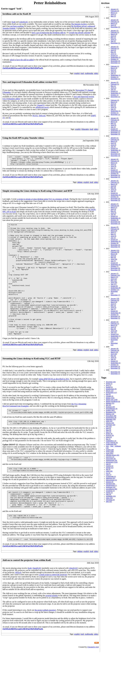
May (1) (113, 16)
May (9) (113, 257)
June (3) (113, 357)
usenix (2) (109, 492)
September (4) (115, 313)
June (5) (113, 125)
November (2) (115, 154)
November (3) (115, 175)
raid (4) (108, 464)
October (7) (114, 266)
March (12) (114, 352)
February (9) (115, 252)
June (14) (114, 331)
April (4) (113, 209)
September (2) (115, 195)
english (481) (110, 410)
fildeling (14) (110, 414)
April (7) (113, 232)
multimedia (89, 73)
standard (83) (110, 484)
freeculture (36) (111, 416)
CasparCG (41, 105)
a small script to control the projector (53, 606)
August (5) (114, 193)
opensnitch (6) (111, 459)
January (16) (115, 298)
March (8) (114, 231)
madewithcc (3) (111, 441)
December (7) (115, 295)
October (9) (114, 220)
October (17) (115, 290)
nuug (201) (109, 453)
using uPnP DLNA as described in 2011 (54, 403)
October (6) (114, 243)
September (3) (115, 150)
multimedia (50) (111, 444)
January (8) (114, 348)
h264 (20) (109, 421)
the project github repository (45, 641)
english (77, 73)
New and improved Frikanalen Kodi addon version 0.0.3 (30, 82)
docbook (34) (110, 407)
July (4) (113, 359)
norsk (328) (110, 451)
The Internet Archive (79, 24)
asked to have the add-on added (22, 60)
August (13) (115, 334)
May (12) (114, 281)
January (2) (114, 82)
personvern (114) (111, 462)
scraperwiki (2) (111, 476)
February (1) (115, 32)
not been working (17, 26)
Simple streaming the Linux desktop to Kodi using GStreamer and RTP (37, 192)
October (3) (114, 197)
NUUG (35, 116)
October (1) (114, 59)
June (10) (114, 259)
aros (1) (108, 385)
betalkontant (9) (111, 389)
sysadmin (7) (110, 491)
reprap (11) (109, 467)
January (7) (114, 204)
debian (79, 184)
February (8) (115, 350)
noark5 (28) (110, 450)
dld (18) (108, 405)
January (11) (115, 250)
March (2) (114, 23)
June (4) (113, 213)
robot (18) (109, 471)
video (96, 73)
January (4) (114, 20)
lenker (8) (109, 434)
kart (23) (109, 426)
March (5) (114, 141)
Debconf (42, 116)
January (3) (114, 47)
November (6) (115, 222)
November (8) (115, 198)
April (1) (113, 14)
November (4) (115, 61)
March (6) (114, 302)
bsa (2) (108, 394)
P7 (10, 118)
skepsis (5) (109, 482)
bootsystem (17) (111, 392)
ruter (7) (108, 475)
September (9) (115, 288)
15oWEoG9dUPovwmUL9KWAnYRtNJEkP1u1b (23, 68)
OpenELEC (37, 599)
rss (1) (108, 473)
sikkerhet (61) (110, 478)
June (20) (114, 282)
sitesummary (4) (111, 480)
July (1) (113, 73)
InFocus (18, 603)
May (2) (113, 123)
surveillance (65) (111, 489)
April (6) (113, 256)
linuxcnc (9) (110, 435)
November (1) (115, 114)
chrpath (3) (109, 396)
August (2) (114, 216)
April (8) (113, 186)
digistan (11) (110, 403)
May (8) (113, 188)
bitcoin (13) (109, 391)
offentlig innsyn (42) (112, 455)
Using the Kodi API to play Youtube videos (23, 138)
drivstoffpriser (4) (111, 409)
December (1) (115, 27)
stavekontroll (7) (111, 485)
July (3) (113, 89)
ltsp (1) (108, 439)
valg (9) (108, 494)
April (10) (114, 354)
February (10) (115, 275)
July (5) (113, 147)
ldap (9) (108, 430)
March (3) (114, 68)
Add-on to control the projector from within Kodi (27, 591)
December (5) (115, 200)
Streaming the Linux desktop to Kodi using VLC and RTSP (31, 382)
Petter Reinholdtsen (50, 3)
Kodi (13, 22)
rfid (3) (108, 469)
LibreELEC (23, 22)
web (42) (109, 501)
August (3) (114, 148)
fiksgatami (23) (111, 412)
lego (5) (108, 432)
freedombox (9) (111, 417)
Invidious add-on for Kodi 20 (17, 14)
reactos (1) (109, 466)
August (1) (114, 55)
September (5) (115, 241)
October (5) (114, 152)
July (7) (113, 261)
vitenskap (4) (110, 500)
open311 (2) (110, 457)
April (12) (114, 279)
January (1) (114, 9)
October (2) (114, 315)
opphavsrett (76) (111, 460)
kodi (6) (108, 428)
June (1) (113, 39)
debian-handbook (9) (113, 401)
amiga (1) (109, 384)
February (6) (115, 206)
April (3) (113, 25)
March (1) (114, 13)
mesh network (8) (112, 442)
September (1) (115, 57)
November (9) (115, 268)
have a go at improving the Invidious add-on (49, 33)
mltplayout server (42, 107)
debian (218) (110, 398)
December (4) (115, 134)
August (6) (114, 286)
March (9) (114, 254)
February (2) (115, 11)
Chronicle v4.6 (93, 678)
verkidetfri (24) (111, 496)
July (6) (113, 214)
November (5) (115, 372)
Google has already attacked (80, 33)
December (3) (115, 223)
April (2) (113, 50)
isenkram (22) (110, 425)
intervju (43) (110, 423)
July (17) (114, 284)
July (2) (113, 41)
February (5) (115, 139)
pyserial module (52, 627)
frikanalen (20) (111, 419)
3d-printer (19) (111, 382)
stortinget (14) (110, 487)
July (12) (114, 332)
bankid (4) (109, 387)
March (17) (114, 277)
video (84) (109, 498)
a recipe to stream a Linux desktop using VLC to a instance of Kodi (43, 201)
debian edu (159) (111, 400)
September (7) (115, 336)
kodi (82, 73)
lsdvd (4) (109, 437)
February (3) (115, 22)
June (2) (113, 72)
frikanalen (85, 129)
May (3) (113, 52)
